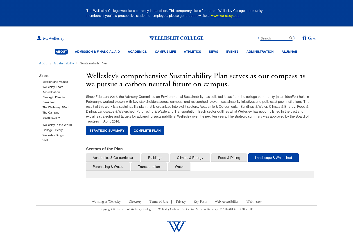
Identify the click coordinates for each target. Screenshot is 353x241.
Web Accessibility (226, 202)
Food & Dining (229, 158)
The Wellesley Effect (56, 107)
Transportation (149, 166)
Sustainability (64, 63)
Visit (45, 140)
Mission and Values (55, 81)
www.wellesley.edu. (225, 15)
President (49, 102)
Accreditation (51, 92)
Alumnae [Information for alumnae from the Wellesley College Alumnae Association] (289, 52)
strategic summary (106, 130)
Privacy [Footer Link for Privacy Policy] (181, 202)
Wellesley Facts (53, 87)
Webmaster (254, 202)
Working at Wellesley (106, 202)
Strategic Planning (54, 97)
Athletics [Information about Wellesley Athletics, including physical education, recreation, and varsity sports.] (192, 52)
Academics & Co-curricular (113, 158)
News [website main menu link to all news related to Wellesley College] (213, 52)
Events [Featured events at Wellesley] (232, 52)
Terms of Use (158, 202)
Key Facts (200, 202)
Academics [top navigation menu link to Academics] (137, 52)
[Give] (309, 38)
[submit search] (291, 38)
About (43, 63)
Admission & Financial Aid (97, 52)
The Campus (51, 112)
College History (53, 130)
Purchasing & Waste (108, 166)
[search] (276, 38)
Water (179, 166)
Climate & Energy (190, 158)
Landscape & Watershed (273, 158)
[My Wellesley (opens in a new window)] (50, 38)
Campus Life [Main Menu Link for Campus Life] (165, 52)
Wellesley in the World (57, 125)
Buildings (155, 158)
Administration (260, 52)
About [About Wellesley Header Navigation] (61, 52)
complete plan (147, 130)
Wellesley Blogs (53, 135)
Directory (135, 202)
